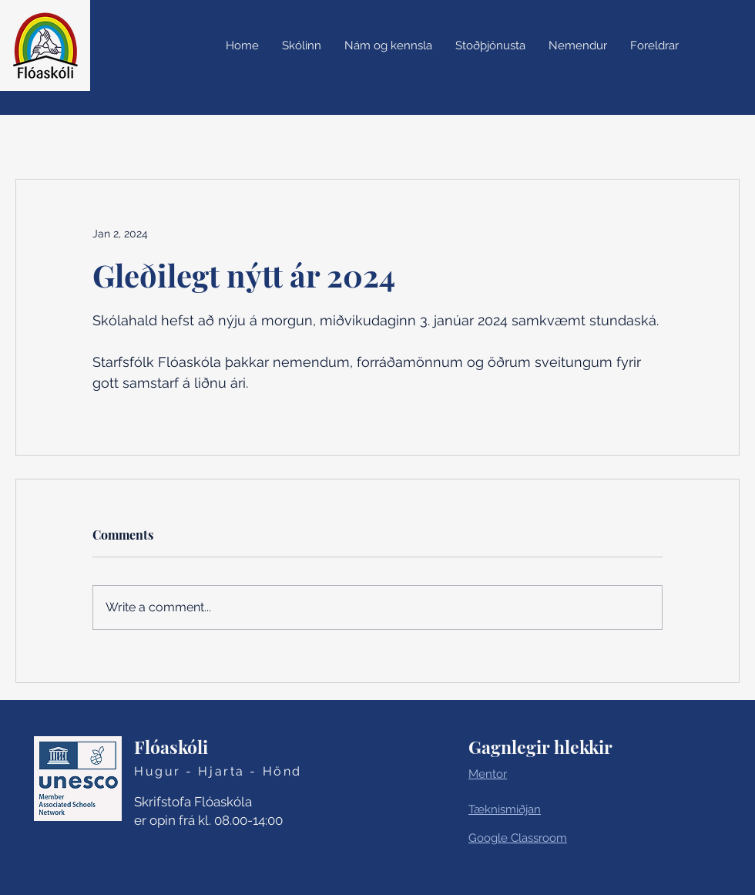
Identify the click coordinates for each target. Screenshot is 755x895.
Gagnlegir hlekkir (540, 747)
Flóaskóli (171, 747)
